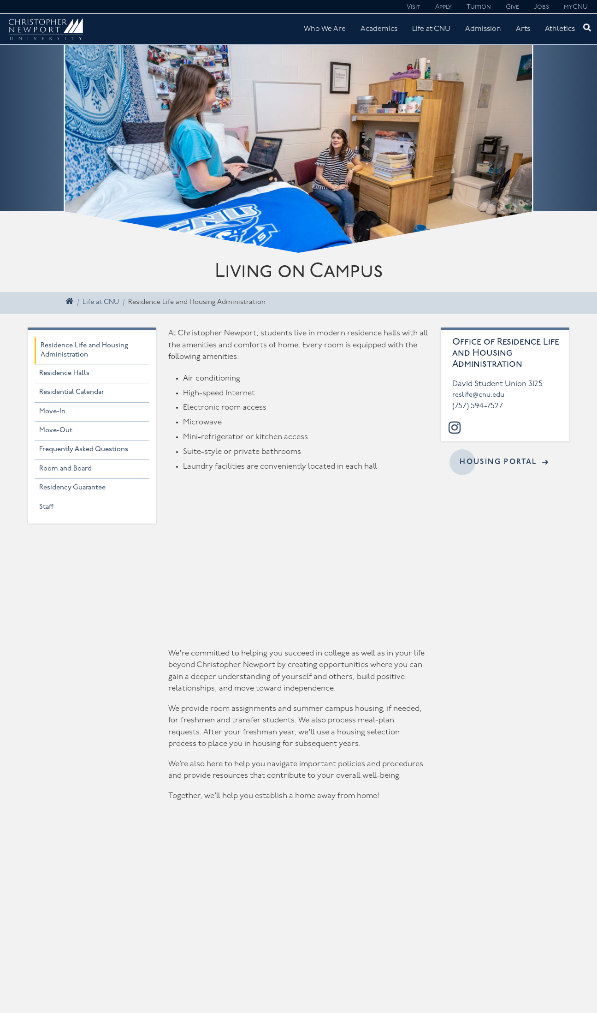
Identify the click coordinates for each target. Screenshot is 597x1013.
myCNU (576, 7)
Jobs (541, 7)
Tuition (479, 7)
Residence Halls (64, 373)
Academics (379, 29)
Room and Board (65, 468)
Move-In (52, 411)
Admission (483, 29)
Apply (443, 7)
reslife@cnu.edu (478, 395)
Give (512, 7)
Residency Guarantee (72, 487)
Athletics (560, 29)
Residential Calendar (71, 392)
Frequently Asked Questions (83, 449)
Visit (413, 7)
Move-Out (55, 430)
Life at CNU (431, 29)
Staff (46, 507)
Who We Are (325, 29)
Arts (523, 29)
